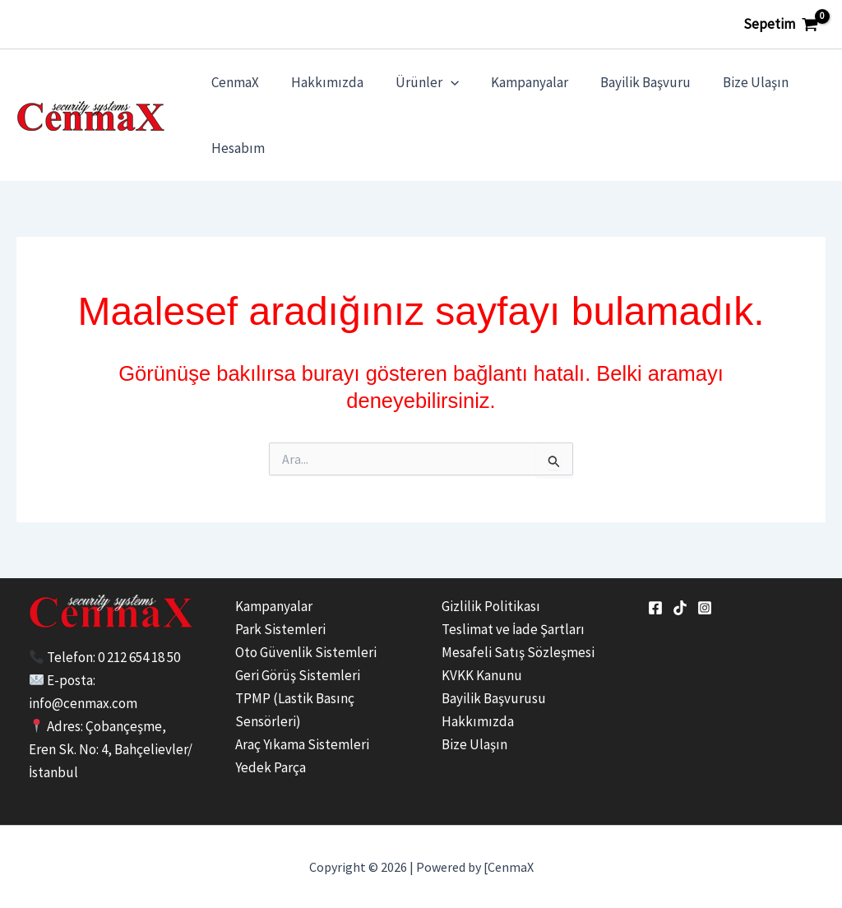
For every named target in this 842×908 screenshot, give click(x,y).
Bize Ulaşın (733, 82)
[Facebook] (655, 607)
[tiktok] (680, 607)
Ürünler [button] (416, 82)
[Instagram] (704, 607)
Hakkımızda (321, 82)
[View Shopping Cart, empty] (781, 24)
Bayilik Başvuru (626, 82)
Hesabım (235, 148)
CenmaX (233, 82)
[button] (440, 82)
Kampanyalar (514, 82)
